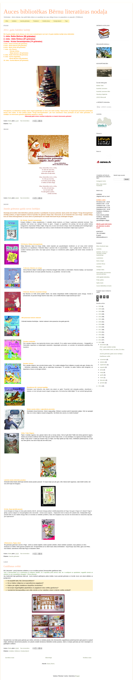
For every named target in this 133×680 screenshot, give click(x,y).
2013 (100, 340)
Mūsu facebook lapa (102, 246)
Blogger (77, 676)
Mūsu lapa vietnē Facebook (101, 184)
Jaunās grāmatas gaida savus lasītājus (22, 208)
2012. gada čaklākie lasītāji (17, 30)
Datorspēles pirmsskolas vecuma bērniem (103, 273)
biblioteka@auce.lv (101, 237)
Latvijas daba (100, 269)
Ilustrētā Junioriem (101, 88)
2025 (100, 309)
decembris (103, 344)
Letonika (98, 249)
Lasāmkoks (99, 258)
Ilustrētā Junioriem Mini (103, 91)
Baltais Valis (100, 85)
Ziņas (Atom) (50, 663)
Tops (66, 21)
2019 (100, 324)
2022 (100, 316)
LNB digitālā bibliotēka (103, 277)
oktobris (102, 362)
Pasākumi (36, 21)
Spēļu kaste (99, 283)
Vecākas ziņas (87, 657)
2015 (100, 334)
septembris (103, 364)
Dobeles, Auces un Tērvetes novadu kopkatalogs (101, 253)
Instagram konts (101, 181)
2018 (100, 327)
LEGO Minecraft (101, 97)
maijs (102, 372)
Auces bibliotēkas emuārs (103, 286)
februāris (103, 380)
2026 (100, 306)
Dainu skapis (100, 261)
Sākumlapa (48, 657)
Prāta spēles (100, 280)
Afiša (6, 21)
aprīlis (102, 375)
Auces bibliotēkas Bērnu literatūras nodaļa (55, 11)
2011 (100, 386)
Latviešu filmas (100, 264)
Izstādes (14, 21)
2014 (100, 337)
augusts (102, 367)
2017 (100, 329)
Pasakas (98, 266)
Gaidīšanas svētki (12, 566)
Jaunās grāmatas (24, 21)
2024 (100, 311)
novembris (103, 359)
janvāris (102, 383)
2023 (100, 314)
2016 (100, 332)
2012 (100, 342)
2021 (100, 319)
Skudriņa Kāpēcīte (101, 94)
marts (102, 377)
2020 (100, 322)
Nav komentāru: (25, 121)
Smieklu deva (46, 21)
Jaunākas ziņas (9, 657)
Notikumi (17, 651)
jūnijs (101, 370)
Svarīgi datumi (57, 21)
